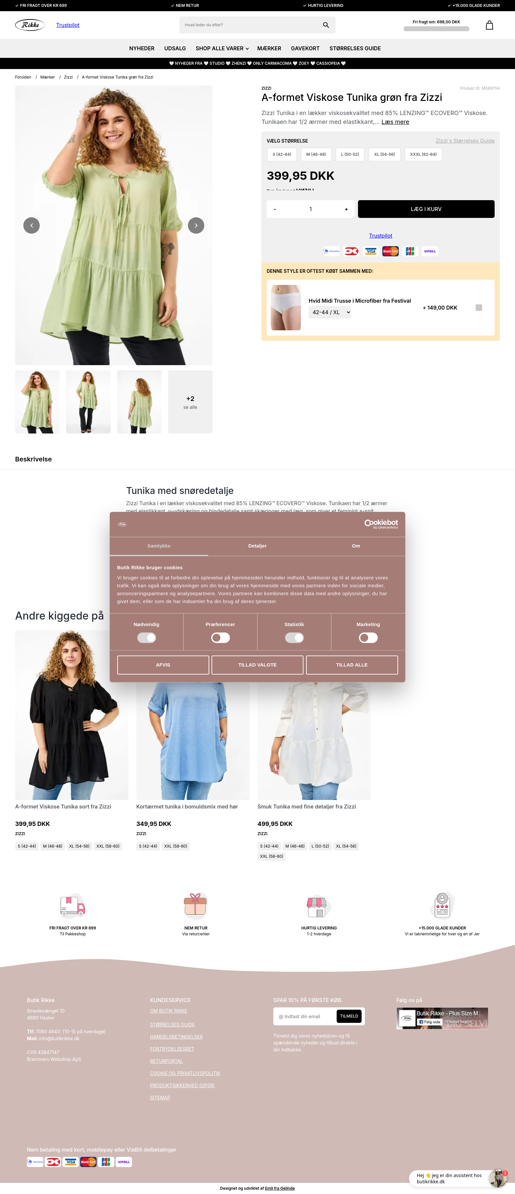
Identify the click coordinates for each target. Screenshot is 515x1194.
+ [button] (346, 209)
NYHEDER (141, 48)
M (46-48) (52, 846)
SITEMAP (160, 1097)
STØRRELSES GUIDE (355, 48)
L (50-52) (320, 846)
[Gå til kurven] (489, 25)
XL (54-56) (79, 846)
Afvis (163, 665)
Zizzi (68, 77)
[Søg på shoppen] (326, 25)
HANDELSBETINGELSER (176, 1037)
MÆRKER (269, 48)
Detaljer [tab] (257, 546)
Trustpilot (67, 25)
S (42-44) (27, 846)
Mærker (47, 77)
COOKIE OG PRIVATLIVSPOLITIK (185, 1073)
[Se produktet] (286, 307)
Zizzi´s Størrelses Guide (465, 140)
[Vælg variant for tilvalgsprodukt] (330, 312)
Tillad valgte (257, 665)
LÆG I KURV (426, 209)
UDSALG (175, 48)
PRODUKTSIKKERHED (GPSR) (182, 1085)
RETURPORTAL (166, 1061)
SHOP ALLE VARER (221, 48)
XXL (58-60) (108, 846)
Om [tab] (356, 546)
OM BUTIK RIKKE (168, 1011)
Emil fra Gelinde (280, 1188)
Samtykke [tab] (159, 546)
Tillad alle (352, 665)
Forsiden (23, 77)
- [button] (275, 209)
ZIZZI (266, 88)
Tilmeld (349, 1016)
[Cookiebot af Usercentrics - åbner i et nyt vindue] (369, 524)
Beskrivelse (33, 459)
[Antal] (311, 209)
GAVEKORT (305, 48)
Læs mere (395, 121)
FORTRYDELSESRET (172, 1049)
